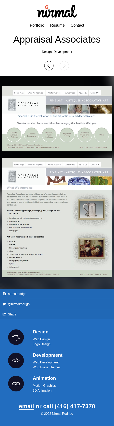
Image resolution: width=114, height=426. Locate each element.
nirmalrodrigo (14, 294)
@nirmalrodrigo (16, 304)
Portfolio (37, 25)
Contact (77, 25)
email (26, 406)
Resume (57, 25)
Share (10, 314)
